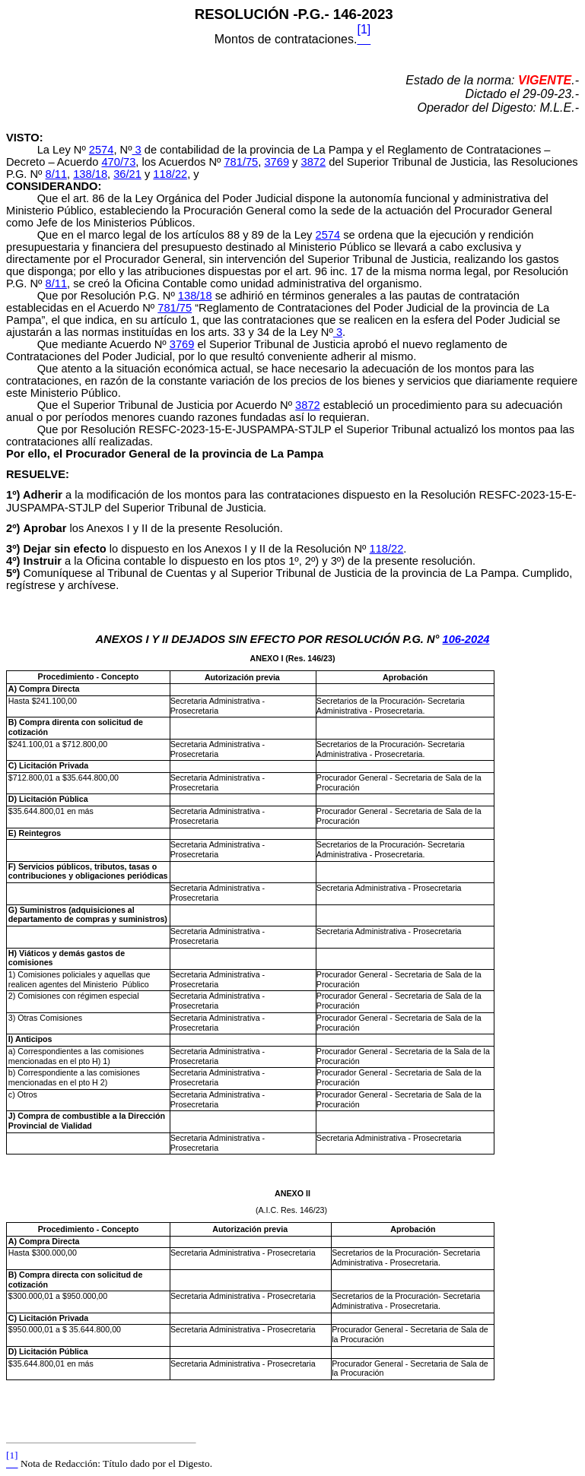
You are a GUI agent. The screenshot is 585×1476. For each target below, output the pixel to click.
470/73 (118, 162)
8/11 (57, 174)
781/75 (241, 162)
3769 (276, 162)
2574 (101, 150)
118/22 (170, 174)
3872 (313, 162)
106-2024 (466, 639)
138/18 (90, 174)
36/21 (127, 174)
